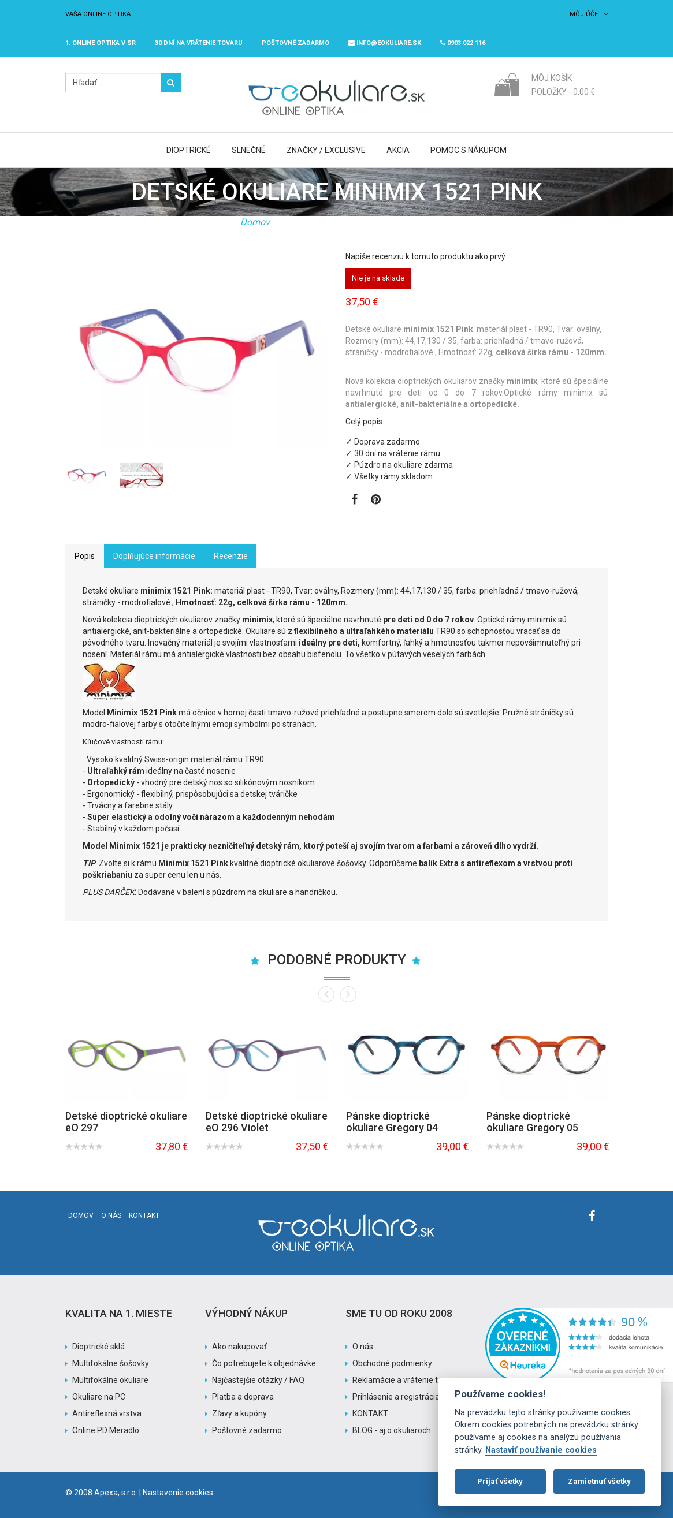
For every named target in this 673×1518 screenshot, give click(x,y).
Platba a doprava (243, 1396)
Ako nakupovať (239, 1346)
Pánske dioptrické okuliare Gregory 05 (532, 1121)
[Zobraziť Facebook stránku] (354, 500)
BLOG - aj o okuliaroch (391, 1430)
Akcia (398, 150)
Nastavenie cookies (178, 1492)
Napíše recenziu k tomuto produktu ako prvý (425, 256)
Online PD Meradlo (105, 1430)
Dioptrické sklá (98, 1346)
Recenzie (231, 556)
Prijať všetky (500, 1481)
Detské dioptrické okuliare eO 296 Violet (267, 1121)
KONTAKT (370, 1413)
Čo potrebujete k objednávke (264, 1363)
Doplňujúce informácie (154, 556)
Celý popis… (366, 421)
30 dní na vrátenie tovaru (199, 43)
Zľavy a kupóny (239, 1413)
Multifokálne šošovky (110, 1363)
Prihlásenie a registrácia (396, 1396)
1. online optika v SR (100, 43)
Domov (255, 222)
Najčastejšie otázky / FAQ (258, 1380)
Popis (85, 556)
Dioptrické (188, 150)
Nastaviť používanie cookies (541, 1450)
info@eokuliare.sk (384, 43)
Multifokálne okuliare (110, 1380)
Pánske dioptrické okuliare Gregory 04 (392, 1121)
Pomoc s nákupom (468, 150)
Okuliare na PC (98, 1396)
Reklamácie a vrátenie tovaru (405, 1380)
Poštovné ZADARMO (295, 43)
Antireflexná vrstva (107, 1413)
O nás (111, 1215)
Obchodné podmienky (392, 1363)
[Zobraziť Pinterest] (376, 500)
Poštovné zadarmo (247, 1430)
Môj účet (589, 14)
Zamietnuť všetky (599, 1481)
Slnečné (249, 150)
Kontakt (144, 1215)
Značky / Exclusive (326, 150)
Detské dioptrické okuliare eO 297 (126, 1121)
